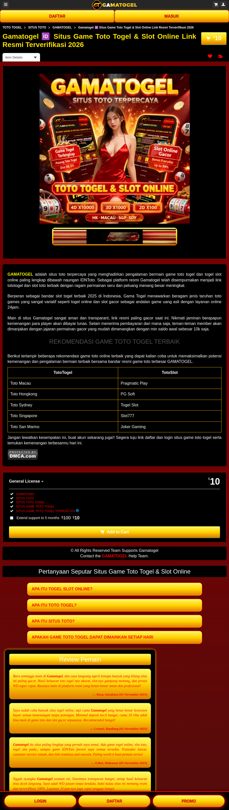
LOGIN (40, 801)
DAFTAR (57, 16)
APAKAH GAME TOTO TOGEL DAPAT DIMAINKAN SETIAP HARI (92, 637)
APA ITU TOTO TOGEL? (54, 605)
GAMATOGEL (62, 27)
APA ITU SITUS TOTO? (53, 621)
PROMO (188, 801)
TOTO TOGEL (12, 27)
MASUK (171, 16)
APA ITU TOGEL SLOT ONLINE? (62, 589)
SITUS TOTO (37, 27)
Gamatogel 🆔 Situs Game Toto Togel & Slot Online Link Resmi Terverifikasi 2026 (136, 27)
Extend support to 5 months (48, 518)
